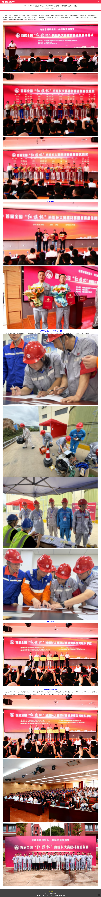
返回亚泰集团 (50, 891)
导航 (99, 1)
